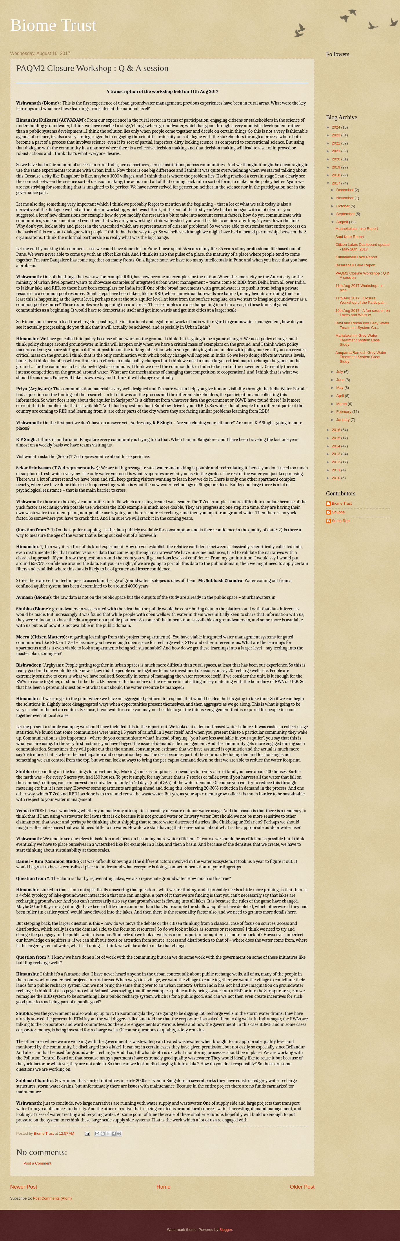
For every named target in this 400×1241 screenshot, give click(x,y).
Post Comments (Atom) (52, 1198)
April (340, 395)
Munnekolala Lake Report (356, 228)
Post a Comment (37, 1163)
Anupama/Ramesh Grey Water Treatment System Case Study (360, 357)
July (340, 371)
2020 (336, 159)
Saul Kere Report (349, 237)
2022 (336, 143)
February (344, 411)
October (343, 206)
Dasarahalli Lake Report (355, 265)
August (342, 222)
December (345, 190)
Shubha (338, 512)
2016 (336, 430)
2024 (336, 127)
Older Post (302, 1187)
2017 (336, 183)
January (343, 420)
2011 (336, 470)
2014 (336, 446)
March (342, 404)
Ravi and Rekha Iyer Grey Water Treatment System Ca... (362, 325)
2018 (336, 175)
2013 (336, 454)
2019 (336, 167)
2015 (336, 438)
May (340, 387)
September (346, 214)
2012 (336, 462)
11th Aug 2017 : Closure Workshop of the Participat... (361, 300)
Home (163, 1187)
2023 (336, 135)
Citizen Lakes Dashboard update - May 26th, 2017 (362, 246)
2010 (336, 478)
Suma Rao (341, 521)
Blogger (225, 1229)
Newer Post (23, 1187)
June (341, 380)
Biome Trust (53, 24)
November (345, 198)
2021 (336, 151)
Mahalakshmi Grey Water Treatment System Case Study (357, 340)
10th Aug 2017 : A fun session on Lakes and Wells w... (362, 312)
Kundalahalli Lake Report (356, 257)
